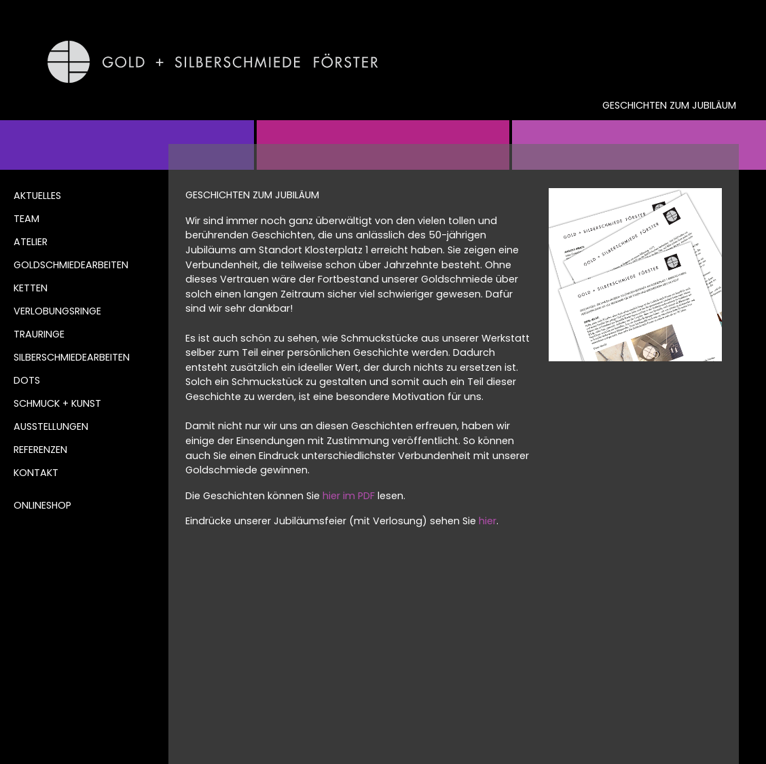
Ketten (31, 288)
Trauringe (39, 334)
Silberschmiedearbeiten (72, 357)
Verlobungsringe (57, 311)
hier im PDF (349, 496)
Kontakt (36, 472)
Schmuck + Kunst (57, 403)
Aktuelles (37, 195)
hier (487, 521)
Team (26, 218)
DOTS (27, 380)
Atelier (31, 242)
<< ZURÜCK (217, 587)
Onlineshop (42, 505)
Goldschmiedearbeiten (71, 265)
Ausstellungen (51, 426)
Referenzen (40, 449)
